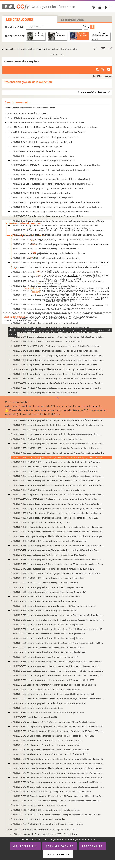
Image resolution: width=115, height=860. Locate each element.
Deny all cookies (60, 846)
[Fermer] (57, 398)
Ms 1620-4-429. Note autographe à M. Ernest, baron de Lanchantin (43, 429)
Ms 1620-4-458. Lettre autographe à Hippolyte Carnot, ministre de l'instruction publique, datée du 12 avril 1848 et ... (58, 452)
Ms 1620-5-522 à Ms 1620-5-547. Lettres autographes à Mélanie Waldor (45, 610)
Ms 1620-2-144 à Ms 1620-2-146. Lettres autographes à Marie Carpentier (45, 248)
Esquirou (40, 48)
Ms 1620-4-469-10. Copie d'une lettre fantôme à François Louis (41, 522)
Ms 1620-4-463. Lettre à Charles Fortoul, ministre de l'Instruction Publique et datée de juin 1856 (56, 466)
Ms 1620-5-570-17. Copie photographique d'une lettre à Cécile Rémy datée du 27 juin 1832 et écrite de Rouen (58, 726)
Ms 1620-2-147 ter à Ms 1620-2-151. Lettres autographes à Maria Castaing (46, 257)
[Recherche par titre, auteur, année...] (54, 27)
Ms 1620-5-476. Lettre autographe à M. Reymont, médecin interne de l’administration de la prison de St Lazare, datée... (58, 559)
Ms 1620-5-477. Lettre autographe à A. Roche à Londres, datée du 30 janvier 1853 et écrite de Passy (58, 564)
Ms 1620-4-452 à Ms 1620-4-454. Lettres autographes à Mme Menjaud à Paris (47, 438)
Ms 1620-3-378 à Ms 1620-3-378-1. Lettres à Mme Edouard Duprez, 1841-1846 (47, 341)
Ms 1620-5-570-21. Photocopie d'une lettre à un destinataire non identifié (46, 745)
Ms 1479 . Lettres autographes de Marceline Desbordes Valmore (38, 117)
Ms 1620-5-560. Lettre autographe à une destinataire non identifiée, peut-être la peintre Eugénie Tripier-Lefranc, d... (58, 670)
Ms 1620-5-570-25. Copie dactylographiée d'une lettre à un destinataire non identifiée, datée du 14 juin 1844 (58, 763)
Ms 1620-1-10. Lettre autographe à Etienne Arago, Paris (38, 146)
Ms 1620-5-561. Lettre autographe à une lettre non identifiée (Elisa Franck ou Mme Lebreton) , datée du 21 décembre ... (58, 675)
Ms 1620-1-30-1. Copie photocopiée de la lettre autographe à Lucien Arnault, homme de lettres (56, 202)
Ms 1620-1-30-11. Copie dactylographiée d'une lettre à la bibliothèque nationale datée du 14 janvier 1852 (58, 234)
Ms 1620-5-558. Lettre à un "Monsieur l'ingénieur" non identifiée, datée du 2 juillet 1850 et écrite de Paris (58, 661)
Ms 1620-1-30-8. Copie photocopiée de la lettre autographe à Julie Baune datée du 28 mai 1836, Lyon (58, 220)
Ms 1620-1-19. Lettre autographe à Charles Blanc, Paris (38, 174)
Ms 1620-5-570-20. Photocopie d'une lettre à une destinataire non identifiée (47, 740)
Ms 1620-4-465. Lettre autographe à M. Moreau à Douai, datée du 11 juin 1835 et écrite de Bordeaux (58, 476)
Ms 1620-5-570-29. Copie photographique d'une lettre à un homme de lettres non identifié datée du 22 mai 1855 (58, 782)
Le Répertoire (72, 19)
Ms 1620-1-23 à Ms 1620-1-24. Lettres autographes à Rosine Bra (42, 193)
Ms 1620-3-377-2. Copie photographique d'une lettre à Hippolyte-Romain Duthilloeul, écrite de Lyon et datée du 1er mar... (58, 336)
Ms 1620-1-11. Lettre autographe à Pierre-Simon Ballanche (40, 151)
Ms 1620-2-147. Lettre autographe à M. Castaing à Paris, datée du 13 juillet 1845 (49, 253)
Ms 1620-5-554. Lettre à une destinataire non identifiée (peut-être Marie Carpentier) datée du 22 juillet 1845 (58, 643)
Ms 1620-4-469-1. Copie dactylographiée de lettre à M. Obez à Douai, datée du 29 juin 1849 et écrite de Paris (58, 494)
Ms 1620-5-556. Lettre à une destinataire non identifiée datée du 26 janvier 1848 (49, 652)
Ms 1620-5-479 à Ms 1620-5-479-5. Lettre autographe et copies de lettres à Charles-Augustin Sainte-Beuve (57, 573)
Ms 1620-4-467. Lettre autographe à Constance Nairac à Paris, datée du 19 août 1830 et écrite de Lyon (58, 485)
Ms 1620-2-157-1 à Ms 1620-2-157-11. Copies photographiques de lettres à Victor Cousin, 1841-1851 (57, 271)
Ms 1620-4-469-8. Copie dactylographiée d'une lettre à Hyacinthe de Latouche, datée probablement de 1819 (58, 513)
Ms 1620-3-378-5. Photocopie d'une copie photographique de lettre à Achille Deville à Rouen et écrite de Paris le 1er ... (58, 355)
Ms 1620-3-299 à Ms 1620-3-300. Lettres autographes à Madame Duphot (45, 322)
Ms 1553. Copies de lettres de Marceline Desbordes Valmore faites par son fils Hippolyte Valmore (53, 127)
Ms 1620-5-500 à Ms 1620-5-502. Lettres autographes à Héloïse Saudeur (45, 582)
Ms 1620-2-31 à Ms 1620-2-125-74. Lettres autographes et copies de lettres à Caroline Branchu (55, 239)
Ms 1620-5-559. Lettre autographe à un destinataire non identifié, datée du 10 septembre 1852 (56, 666)
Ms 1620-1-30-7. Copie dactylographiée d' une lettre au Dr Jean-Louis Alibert (48, 216)
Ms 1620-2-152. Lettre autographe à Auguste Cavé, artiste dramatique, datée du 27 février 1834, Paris (58, 262)
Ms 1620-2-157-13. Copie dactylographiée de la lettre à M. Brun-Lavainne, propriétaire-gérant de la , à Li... (58, 281)
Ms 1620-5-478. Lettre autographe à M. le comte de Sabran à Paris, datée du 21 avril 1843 (53, 568)
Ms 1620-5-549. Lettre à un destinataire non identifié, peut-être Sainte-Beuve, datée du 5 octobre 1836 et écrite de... (58, 619)
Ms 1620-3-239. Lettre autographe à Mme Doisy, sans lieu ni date (42, 309)
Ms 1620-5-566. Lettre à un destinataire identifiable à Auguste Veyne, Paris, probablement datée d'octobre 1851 (58, 698)
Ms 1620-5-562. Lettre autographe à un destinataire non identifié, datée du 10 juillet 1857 (53, 680)
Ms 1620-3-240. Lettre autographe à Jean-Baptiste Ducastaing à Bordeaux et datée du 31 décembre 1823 (58, 313)
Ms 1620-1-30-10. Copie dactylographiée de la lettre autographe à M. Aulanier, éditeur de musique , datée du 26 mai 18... (58, 230)
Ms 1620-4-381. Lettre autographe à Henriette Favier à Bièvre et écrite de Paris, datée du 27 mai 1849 (58, 383)
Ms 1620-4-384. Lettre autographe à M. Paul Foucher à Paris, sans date (45, 392)
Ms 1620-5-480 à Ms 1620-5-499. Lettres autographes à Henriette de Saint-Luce (48, 578)
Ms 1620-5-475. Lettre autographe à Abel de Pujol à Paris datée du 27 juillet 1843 (49, 554)
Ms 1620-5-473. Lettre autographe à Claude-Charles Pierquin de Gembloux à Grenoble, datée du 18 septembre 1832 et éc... (58, 545)
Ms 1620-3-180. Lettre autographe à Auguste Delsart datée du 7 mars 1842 (46, 295)
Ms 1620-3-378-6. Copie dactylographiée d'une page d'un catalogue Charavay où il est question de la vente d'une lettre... (58, 360)
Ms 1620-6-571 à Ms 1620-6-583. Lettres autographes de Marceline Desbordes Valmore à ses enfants (57, 800)
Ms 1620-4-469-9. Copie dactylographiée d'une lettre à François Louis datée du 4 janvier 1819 (55, 517)
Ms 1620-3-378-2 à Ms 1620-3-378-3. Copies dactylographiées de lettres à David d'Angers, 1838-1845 (57, 346)
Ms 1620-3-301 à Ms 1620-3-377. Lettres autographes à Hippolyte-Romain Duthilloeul (52, 327)
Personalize (92, 846)
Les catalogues (19, 19)
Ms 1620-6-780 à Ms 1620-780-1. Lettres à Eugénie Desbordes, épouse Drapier (48, 823)
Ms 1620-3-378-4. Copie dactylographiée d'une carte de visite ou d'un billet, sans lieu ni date (55, 350)
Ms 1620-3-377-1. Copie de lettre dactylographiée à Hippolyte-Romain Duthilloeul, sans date (55, 332)
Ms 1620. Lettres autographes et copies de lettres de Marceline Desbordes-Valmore (47, 131)
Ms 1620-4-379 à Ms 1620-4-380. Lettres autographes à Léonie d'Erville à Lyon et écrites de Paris (56, 378)
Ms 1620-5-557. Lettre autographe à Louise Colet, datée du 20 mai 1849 (45, 656)
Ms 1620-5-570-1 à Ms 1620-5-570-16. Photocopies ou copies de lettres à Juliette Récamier (54, 721)
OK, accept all (25, 846)
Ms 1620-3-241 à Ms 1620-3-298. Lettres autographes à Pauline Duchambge (47, 318)
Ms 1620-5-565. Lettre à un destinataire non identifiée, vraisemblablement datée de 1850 (53, 694)
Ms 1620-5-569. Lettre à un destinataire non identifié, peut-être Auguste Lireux (48, 712)
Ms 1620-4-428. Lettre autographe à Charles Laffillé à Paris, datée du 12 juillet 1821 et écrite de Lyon (58, 424)
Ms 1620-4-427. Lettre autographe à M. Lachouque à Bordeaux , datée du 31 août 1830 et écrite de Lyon (58, 420)
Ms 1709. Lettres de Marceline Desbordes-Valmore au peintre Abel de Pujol (43, 829)
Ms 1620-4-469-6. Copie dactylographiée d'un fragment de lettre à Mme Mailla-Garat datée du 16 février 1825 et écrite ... (58, 503)
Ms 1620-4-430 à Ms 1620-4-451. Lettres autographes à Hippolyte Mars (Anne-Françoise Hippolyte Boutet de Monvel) (57, 434)
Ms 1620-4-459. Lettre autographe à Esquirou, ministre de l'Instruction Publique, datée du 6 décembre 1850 (58, 457)
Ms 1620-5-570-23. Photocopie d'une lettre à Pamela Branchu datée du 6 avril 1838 (50, 754)
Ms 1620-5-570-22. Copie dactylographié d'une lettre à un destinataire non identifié (51, 749)
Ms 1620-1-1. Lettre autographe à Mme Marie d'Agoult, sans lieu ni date (45, 137)
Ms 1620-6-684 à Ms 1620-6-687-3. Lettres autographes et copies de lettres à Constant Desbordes (57, 814)
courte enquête (92, 406)
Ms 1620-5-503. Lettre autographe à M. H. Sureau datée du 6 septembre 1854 (48, 587)
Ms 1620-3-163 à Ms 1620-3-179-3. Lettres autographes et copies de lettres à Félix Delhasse (54, 290)
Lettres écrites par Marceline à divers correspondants (30, 107)
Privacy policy (58, 854)
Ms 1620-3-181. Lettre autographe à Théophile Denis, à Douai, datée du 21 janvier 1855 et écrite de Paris (58, 299)
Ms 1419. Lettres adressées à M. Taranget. (28, 113)
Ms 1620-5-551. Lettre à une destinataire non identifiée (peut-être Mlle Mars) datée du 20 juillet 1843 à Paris (58, 629)
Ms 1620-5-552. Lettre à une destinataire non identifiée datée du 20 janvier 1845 (49, 633)
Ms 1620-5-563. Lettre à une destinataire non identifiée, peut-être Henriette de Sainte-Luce (54, 684)
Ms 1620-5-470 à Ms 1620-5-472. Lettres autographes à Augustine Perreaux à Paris (50, 540)
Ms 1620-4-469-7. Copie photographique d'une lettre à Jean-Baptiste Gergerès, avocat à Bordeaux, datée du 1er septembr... (58, 508)
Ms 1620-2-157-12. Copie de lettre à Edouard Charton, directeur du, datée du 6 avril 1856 (58, 276)
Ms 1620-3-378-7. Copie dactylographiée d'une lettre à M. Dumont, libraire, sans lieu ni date (55, 364)
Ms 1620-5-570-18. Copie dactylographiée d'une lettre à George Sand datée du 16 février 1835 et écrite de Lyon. (58, 731)
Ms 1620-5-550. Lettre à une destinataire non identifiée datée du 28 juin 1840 (48, 624)
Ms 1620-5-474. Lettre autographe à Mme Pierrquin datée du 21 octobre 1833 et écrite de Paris (56, 550)
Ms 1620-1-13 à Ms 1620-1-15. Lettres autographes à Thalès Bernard (44, 160)
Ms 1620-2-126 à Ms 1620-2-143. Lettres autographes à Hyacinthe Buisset (46, 244)
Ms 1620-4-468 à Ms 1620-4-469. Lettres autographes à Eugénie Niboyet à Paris (49, 489)
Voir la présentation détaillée (92, 91)
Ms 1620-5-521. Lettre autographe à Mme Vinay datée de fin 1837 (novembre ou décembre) (54, 605)
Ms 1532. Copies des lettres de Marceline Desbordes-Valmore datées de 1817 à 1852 (47, 122)
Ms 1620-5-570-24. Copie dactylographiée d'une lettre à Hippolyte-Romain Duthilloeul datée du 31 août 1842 (58, 758)
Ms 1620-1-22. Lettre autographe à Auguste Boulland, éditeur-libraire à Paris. (48, 188)
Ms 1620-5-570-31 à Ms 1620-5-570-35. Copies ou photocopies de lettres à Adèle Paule (52, 791)
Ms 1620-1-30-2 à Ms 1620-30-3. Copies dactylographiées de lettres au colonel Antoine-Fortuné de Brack (57, 206)
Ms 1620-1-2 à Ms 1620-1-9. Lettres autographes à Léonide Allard (42, 142)
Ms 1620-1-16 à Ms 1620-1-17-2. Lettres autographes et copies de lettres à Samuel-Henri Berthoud (57, 165)
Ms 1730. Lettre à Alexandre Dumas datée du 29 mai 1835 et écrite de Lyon (43, 834)
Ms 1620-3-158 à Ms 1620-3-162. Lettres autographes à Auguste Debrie (45, 285)
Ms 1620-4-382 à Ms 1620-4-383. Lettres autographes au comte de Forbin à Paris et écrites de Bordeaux (57, 387)
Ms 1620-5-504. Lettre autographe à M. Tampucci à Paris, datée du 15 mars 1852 (49, 591)
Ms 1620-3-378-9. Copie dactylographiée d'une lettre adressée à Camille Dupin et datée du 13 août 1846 (58, 373)
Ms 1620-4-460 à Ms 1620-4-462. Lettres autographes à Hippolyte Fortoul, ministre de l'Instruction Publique (57, 462)
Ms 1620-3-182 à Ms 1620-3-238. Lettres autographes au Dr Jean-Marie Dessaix (48, 304)
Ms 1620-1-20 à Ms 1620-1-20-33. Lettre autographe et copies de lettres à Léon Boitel (51, 179)
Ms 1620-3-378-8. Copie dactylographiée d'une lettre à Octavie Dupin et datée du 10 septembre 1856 (58, 369)
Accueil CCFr (8, 48)
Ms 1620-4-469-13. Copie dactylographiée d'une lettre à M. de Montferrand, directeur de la (58, 536)
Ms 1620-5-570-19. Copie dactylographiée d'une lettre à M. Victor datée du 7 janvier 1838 (53, 735)
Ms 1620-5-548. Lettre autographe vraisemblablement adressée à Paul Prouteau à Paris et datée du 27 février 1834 (58, 615)
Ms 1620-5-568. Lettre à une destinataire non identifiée (38, 707)
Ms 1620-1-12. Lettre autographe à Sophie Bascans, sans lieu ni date (44, 155)
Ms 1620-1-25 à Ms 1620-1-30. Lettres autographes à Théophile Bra (43, 197)
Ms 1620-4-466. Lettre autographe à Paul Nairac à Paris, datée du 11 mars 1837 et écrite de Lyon (56, 480)
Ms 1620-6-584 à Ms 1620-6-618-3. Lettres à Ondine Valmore (40, 805)
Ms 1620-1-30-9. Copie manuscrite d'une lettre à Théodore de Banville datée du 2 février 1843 (55, 225)
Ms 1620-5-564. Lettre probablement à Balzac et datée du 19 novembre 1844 (47, 689)
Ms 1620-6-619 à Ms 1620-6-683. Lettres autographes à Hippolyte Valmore (46, 810)
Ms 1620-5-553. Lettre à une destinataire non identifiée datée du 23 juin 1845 (48, 638)
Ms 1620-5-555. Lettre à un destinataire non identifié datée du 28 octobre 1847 (48, 647)
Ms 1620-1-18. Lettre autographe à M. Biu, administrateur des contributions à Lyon (51, 169)
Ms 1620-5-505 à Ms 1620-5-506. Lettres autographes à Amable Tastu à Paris (47, 596)
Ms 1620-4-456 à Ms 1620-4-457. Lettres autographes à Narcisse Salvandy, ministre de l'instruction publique (57, 448)
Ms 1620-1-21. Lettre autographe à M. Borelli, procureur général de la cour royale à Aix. (53, 183)
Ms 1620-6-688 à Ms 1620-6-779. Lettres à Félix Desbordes (39, 819)
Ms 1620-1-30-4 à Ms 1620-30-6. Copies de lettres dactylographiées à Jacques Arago (51, 211)
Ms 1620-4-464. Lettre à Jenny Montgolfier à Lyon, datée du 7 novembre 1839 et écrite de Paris (55, 471)
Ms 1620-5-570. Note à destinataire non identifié (35, 717)
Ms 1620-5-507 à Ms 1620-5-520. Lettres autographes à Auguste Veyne (44, 601)
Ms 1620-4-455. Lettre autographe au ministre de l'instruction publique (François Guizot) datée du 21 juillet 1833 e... (58, 443)
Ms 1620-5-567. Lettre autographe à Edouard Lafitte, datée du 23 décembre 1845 (49, 703)
